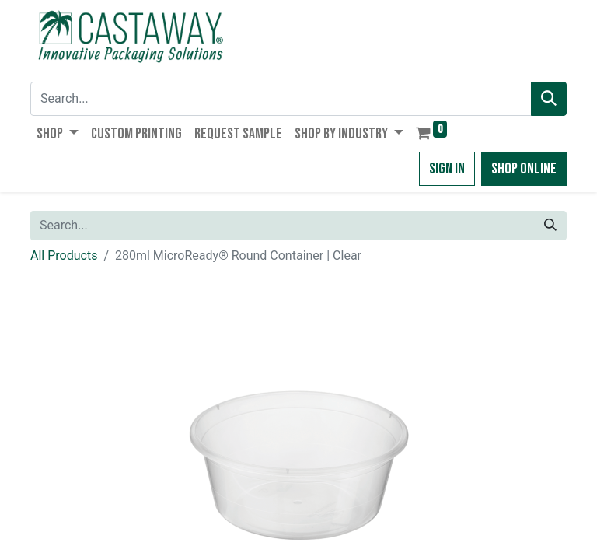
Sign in (447, 168)
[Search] (549, 99)
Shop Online (524, 168)
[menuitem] (136, 134)
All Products (63, 255)
